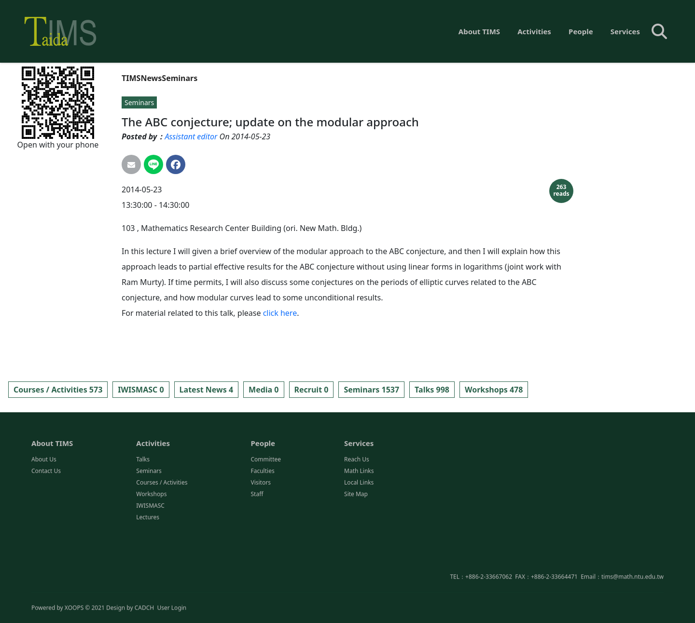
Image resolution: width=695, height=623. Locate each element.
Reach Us (356, 500)
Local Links (359, 523)
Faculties (262, 512)
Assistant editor (191, 136)
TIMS (131, 78)
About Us (43, 500)
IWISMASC (150, 546)
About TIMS (479, 31)
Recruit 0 (311, 389)
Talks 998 (432, 389)
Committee (265, 500)
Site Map (356, 535)
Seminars (179, 78)
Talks (143, 500)
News (151, 78)
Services (625, 31)
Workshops (151, 535)
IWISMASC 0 (141, 389)
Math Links (359, 512)
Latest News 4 (206, 389)
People (581, 31)
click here (280, 313)
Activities (534, 31)
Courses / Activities (161, 523)
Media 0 (263, 389)
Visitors (260, 523)
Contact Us (46, 512)
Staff (256, 535)
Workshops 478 (494, 389)
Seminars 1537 (371, 389)
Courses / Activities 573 (58, 389)
